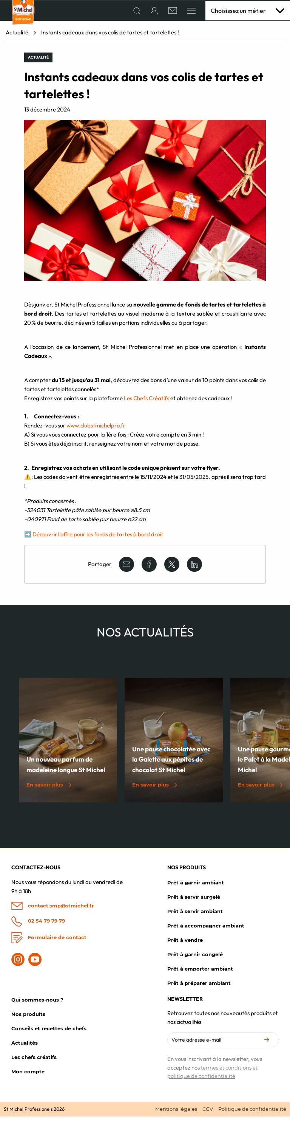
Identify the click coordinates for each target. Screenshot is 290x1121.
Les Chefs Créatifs (147, 402)
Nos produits (28, 1018)
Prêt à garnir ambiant (195, 887)
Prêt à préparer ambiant (199, 987)
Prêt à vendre (185, 944)
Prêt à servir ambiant (195, 915)
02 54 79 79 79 (38, 925)
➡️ (27, 538)
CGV (207, 1113)
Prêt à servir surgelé (193, 901)
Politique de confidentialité (252, 1113)
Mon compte (28, 1076)
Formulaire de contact (48, 942)
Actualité (17, 36)
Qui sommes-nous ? (37, 1004)
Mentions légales (176, 1113)
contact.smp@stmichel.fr (52, 910)
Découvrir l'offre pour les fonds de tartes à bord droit (97, 538)
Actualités (24, 1047)
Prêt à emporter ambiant (200, 973)
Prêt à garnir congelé (195, 958)
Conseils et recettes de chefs (48, 1033)
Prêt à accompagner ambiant (205, 930)
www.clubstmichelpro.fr (95, 429)
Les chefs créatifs (34, 1061)
